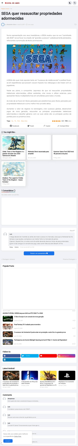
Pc (15, 121)
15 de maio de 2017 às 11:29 (27, 247)
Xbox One (24, 121)
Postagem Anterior (9, 259)
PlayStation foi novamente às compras (66, 382)
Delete (16, 247)
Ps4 (18, 121)
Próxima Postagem (69, 259)
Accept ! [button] (8, 441)
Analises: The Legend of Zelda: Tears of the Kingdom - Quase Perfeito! (12, 180)
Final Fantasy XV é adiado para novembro (27, 324)
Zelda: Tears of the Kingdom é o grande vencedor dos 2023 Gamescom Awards (13, 154)
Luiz (11, 234)
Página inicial (5, 8)
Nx (11, 8)
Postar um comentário (39, 253)
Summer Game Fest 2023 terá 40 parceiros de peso (64, 153)
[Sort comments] (72, 231)
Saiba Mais (17, 436)
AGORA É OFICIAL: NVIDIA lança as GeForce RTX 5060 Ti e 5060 (23, 313)
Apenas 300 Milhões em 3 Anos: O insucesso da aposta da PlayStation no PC (48, 383)
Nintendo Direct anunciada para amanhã (38, 153)
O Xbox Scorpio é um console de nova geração (29, 317)
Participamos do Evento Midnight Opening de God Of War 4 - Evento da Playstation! (40, 340)
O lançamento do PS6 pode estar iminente (29, 382)
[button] (2, 3)
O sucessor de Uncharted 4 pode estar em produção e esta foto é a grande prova (40, 332)
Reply (11, 247)
